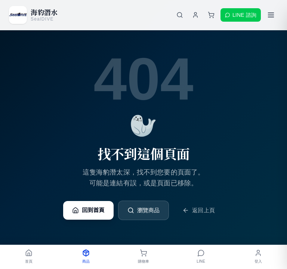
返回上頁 (198, 210)
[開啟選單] (271, 15)
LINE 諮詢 (240, 15)
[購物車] (211, 15)
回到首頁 (88, 210)
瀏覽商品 (143, 210)
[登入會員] (195, 15)
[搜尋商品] (179, 15)
